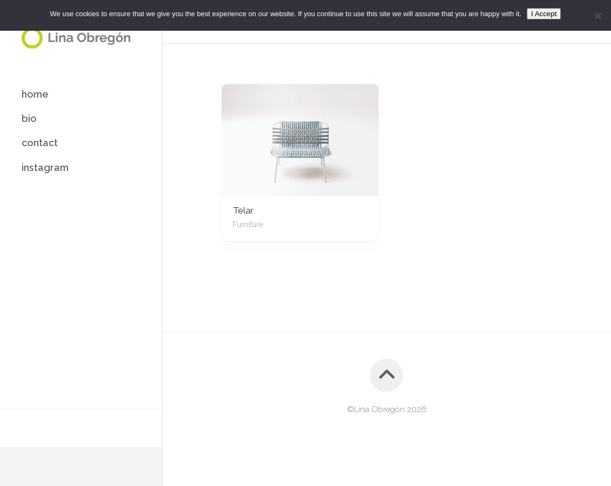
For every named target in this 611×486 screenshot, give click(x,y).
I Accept (543, 14)
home (35, 94)
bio (29, 118)
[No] (597, 15)
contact (40, 142)
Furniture (248, 224)
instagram (45, 167)
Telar (243, 210)
